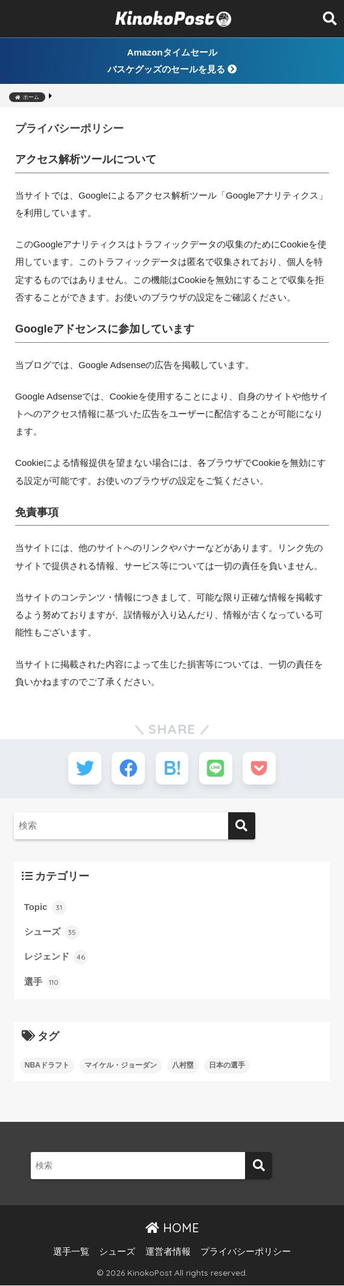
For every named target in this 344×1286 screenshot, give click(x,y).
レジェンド (56, 957)
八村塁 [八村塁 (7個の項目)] (183, 1066)
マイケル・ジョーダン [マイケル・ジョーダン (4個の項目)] (120, 1066)
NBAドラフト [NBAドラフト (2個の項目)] (47, 1066)
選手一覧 (71, 1252)
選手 (42, 983)
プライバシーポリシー (245, 1252)
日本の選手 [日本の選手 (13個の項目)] (227, 1066)
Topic (45, 908)
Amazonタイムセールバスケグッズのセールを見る (172, 60)
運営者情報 (168, 1252)
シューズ (51, 933)
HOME (172, 1228)
